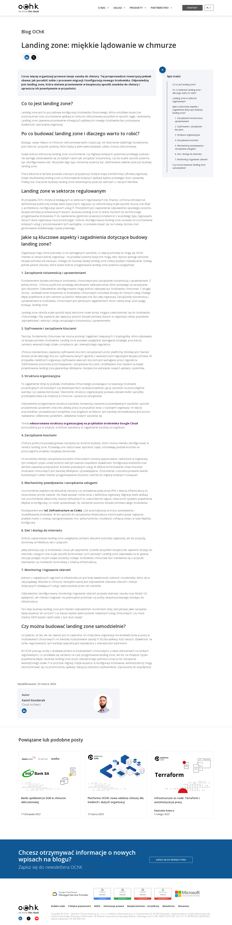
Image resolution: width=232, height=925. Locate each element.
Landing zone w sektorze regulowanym (184, 100)
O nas (104, 7)
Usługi (119, 7)
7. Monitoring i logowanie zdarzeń (191, 159)
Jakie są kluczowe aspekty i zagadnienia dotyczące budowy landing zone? (187, 109)
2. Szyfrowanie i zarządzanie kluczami (188, 128)
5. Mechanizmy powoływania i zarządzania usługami (189, 147)
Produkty (138, 7)
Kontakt (192, 7)
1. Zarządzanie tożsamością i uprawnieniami (189, 120)
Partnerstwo (162, 7)
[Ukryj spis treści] (162, 70)
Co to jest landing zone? (184, 84)
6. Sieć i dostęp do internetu (188, 154)
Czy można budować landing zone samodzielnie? (188, 166)
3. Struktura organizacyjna (187, 134)
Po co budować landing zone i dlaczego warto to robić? (186, 91)
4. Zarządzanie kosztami (186, 140)
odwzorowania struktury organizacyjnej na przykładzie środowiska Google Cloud (84, 423)
